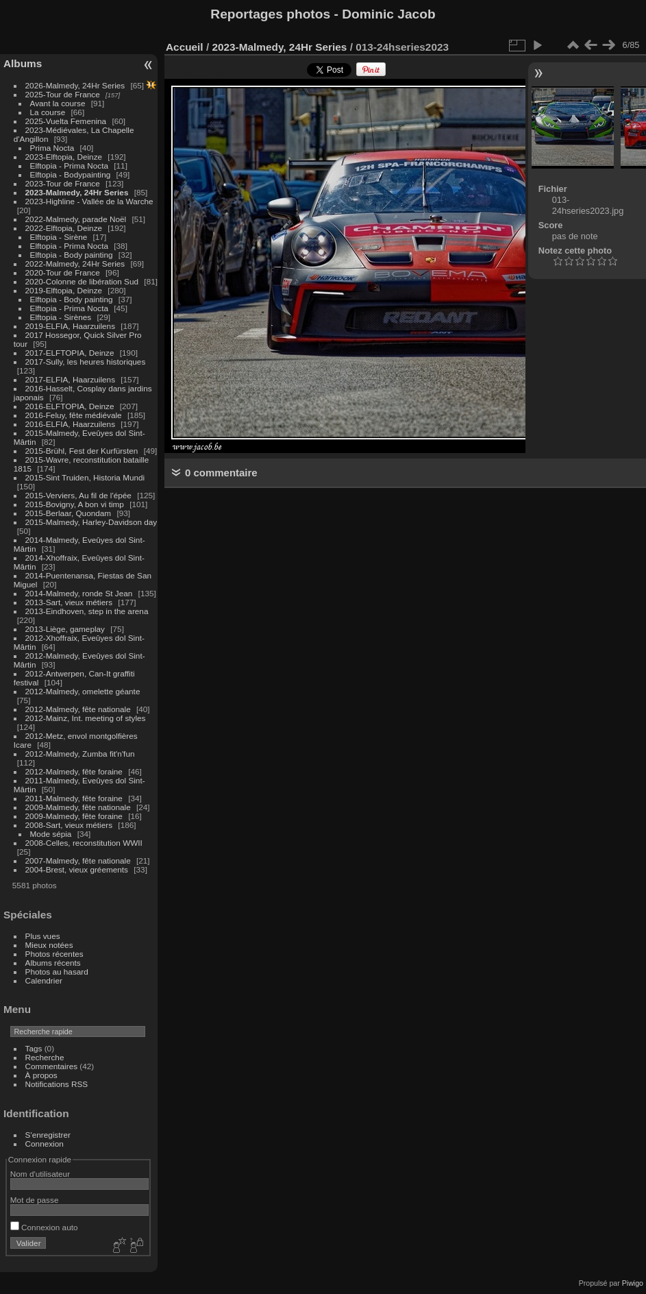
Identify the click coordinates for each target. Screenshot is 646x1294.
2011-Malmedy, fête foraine (74, 798)
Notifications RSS (56, 1083)
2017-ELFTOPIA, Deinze (69, 352)
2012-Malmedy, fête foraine (74, 771)
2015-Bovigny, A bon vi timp (74, 504)
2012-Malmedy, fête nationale (78, 709)
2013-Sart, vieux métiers (70, 602)
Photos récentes (54, 953)
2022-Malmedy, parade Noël (76, 219)
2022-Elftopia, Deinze (64, 227)
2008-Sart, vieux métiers (69, 824)
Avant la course (58, 103)
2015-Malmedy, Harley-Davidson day (91, 521)
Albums (22, 63)
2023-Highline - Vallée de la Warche (89, 201)
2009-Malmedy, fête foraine (74, 815)
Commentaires (51, 1066)
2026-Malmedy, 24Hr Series (75, 85)
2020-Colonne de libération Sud (82, 281)
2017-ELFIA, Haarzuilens (71, 379)
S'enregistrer (48, 1134)
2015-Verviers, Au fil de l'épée (78, 495)
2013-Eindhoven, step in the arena (87, 611)
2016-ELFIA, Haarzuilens (70, 423)
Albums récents (53, 962)
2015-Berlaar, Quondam (68, 513)
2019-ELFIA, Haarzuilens (70, 325)
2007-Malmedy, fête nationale (78, 860)
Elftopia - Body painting (71, 254)
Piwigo (632, 1283)
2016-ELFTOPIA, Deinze (69, 406)
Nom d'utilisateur (40, 1173)
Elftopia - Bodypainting (70, 174)
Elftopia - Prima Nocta (69, 165)
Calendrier (43, 980)
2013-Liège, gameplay (65, 628)
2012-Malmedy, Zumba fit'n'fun (80, 753)
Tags (33, 1048)
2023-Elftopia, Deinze (64, 156)
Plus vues (42, 935)
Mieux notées (49, 944)
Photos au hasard (56, 971)
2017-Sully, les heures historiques (85, 361)
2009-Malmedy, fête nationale (78, 807)
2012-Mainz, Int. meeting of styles (85, 717)
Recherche (44, 1057)
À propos (41, 1075)
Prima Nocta (52, 147)
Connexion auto (44, 1227)
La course (48, 112)
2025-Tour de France (62, 94)
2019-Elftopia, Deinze (64, 290)
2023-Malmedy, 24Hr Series (77, 192)
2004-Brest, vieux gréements (76, 869)
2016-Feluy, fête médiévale (73, 415)
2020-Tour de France (62, 272)
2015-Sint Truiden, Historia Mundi (85, 477)
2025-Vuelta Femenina (66, 121)
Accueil (184, 47)
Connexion (44, 1143)
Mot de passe (34, 1199)
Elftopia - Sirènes (61, 317)
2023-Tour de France (62, 183)
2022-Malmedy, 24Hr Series (75, 263)
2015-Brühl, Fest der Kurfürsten (81, 450)
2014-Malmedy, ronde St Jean (79, 593)
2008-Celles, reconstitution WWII (83, 842)
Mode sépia (51, 833)
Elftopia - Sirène (59, 236)
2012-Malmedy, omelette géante (82, 691)
